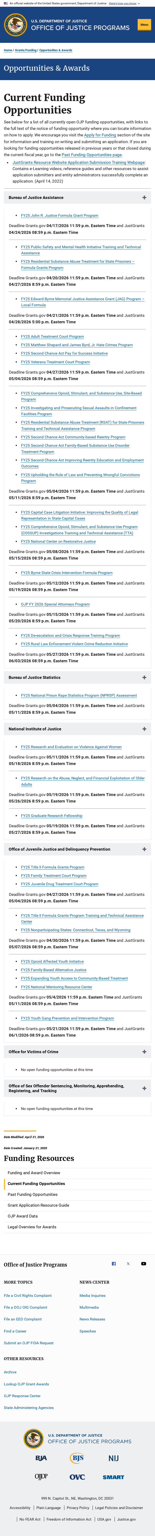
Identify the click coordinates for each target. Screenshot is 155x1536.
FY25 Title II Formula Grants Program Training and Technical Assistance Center (82, 918)
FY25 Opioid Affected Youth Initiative (52, 961)
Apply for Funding (100, 135)
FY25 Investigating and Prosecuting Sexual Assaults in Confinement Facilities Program (78, 411)
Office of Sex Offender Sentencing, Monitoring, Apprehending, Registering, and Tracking (66, 1088)
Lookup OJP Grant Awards (26, 1384)
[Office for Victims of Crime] (77, 1480)
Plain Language (48, 1508)
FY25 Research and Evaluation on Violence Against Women (71, 747)
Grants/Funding (25, 50)
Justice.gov (126, 1519)
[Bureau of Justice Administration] (41, 1462)
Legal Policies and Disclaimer (119, 1508)
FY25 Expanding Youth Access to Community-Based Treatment (74, 978)
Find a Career (15, 1331)
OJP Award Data (23, 1216)
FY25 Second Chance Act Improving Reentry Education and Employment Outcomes (82, 463)
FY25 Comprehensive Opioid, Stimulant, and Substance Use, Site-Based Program (81, 396)
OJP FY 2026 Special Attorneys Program (55, 604)
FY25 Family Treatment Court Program (54, 875)
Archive (10, 1372)
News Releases (92, 1319)
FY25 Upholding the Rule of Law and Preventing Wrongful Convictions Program (80, 477)
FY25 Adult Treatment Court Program (52, 336)
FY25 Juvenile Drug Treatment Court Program (59, 884)
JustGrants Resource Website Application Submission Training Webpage (79, 162)
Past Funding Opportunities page (92, 154)
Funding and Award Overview (34, 1172)
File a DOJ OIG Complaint (25, 1307)
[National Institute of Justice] (114, 1462)
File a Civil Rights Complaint (28, 1295)
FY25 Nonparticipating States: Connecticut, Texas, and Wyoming (75, 930)
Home (8, 50)
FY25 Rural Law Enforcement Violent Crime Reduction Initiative (74, 644)
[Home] (80, 25)
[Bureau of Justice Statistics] (77, 1464)
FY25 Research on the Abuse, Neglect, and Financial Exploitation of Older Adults (83, 781)
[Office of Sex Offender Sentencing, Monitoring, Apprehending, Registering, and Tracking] (113, 1480)
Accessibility (20, 1508)
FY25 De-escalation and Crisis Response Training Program (70, 635)
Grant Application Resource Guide (38, 1205)
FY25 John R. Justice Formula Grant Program (59, 215)
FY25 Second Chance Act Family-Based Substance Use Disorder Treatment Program (75, 448)
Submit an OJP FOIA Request (29, 1343)
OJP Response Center (22, 1396)
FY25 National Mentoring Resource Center (56, 987)
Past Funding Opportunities (33, 1194)
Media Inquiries (93, 1295)
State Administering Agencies (29, 1407)
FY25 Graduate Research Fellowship (51, 815)
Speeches (88, 1331)
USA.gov (104, 1519)
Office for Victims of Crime (33, 1051)
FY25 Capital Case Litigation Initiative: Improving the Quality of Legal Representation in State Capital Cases (79, 515)
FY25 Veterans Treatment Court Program (55, 362)
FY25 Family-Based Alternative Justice (53, 970)
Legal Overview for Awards (32, 1226)
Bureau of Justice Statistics (35, 677)
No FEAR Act (30, 1519)
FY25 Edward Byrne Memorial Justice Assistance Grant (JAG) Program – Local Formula (83, 302)
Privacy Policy (78, 1508)
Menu (144, 24)
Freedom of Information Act (69, 1519)
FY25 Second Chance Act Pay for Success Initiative (64, 353)
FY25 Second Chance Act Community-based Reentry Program (73, 437)
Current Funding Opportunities (36, 1183)
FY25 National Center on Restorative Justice (58, 541)
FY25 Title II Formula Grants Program (52, 867)
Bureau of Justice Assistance (36, 197)
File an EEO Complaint (23, 1319)
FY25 (67, 572)
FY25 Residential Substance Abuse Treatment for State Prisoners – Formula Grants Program (78, 264)
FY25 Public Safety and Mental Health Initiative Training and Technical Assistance (81, 250)
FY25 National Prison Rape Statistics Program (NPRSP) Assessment (79, 695)
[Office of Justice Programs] (15, 25)
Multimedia (89, 1307)
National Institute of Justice (35, 729)
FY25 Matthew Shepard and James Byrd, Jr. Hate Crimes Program (77, 345)
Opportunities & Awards (55, 50)
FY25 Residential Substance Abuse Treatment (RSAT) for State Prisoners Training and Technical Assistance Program (82, 425)
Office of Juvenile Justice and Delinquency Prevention (59, 849)
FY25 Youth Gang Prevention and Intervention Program (67, 1018)
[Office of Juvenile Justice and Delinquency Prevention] (41, 1481)
